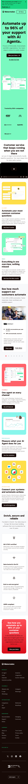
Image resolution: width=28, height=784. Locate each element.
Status (3, 721)
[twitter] (8, 756)
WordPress (18, 705)
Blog (3, 733)
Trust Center (18, 730)
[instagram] (12, 756)
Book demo (18, 348)
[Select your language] (14, 777)
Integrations (18, 675)
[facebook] (20, 756)
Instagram (18, 689)
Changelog (18, 716)
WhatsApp (5, 694)
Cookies (17, 738)
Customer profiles (6, 680)
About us (4, 730)
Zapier (3, 707)
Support (4, 719)
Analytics (17, 673)
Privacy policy (19, 733)
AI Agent (4, 673)
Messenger (18, 691)
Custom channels (19, 677)
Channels (4, 677)
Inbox (3, 675)
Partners (4, 735)
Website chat (5, 689)
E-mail (3, 691)
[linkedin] (16, 756)
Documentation (6, 716)
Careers (4, 738)
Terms (17, 735)
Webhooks (18, 703)
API (3, 705)
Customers (18, 719)
